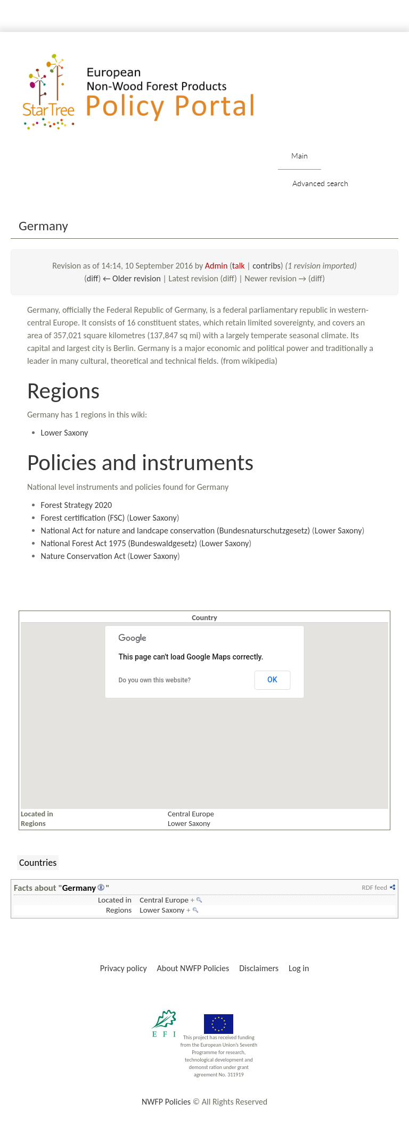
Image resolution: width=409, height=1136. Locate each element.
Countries (37, 862)
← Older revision (132, 278)
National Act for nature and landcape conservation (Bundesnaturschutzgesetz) (175, 530)
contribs (266, 266)
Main (299, 155)
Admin (216, 266)
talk (238, 266)
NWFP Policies (166, 1102)
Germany (79, 887)
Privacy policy (123, 968)
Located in (115, 900)
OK (272, 679)
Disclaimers (259, 968)
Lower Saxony (64, 433)
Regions (119, 910)
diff (93, 278)
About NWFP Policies (193, 968)
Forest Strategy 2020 (76, 505)
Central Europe (191, 813)
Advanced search (320, 183)
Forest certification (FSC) (83, 518)
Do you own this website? (155, 680)
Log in (299, 968)
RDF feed (374, 887)
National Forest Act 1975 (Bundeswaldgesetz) (119, 543)
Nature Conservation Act (83, 556)
